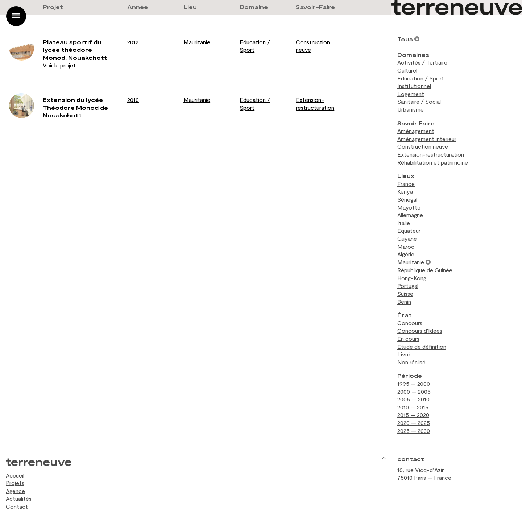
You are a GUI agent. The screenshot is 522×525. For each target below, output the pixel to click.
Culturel (407, 70)
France (406, 183)
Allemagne (410, 214)
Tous (405, 39)
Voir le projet (59, 65)
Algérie (405, 254)
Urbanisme (410, 109)
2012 (132, 41)
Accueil (15, 475)
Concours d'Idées (419, 330)
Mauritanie (196, 41)
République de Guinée (424, 269)
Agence (15, 490)
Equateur (408, 230)
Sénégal (407, 199)
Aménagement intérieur (426, 138)
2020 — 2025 (413, 422)
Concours (409, 322)
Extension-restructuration (430, 154)
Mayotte (408, 207)
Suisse (405, 293)
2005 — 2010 (413, 399)
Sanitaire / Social (419, 101)
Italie (403, 222)
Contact (17, 506)
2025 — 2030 (413, 430)
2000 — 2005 (414, 391)
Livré (403, 354)
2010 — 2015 (412, 407)
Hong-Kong (411, 277)
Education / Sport (420, 78)
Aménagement (415, 130)
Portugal (407, 285)
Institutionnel (414, 85)
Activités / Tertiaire (422, 62)
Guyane (407, 238)
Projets (15, 482)
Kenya (405, 191)
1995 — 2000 (413, 383)
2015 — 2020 (413, 414)
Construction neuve (422, 146)
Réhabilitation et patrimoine (432, 162)
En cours (408, 338)
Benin (404, 301)
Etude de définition (421, 346)
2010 (133, 99)
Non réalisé (411, 362)
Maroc (405, 246)
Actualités (19, 498)
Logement (410, 93)
